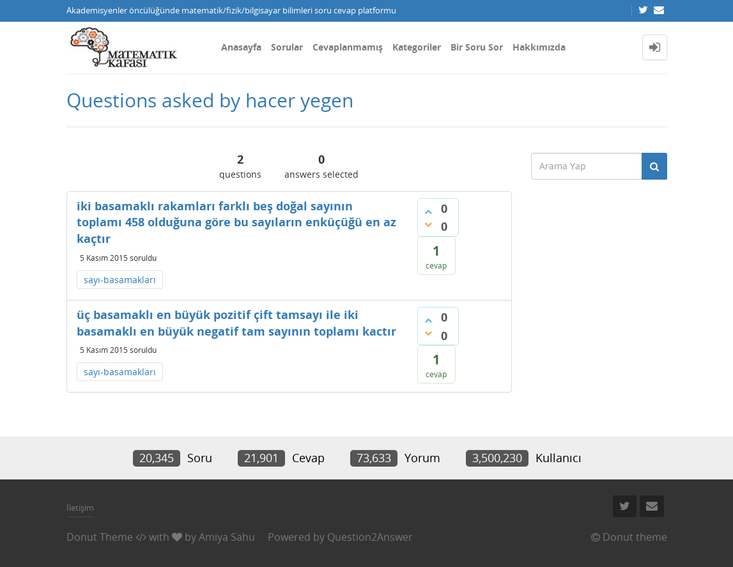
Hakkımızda (539, 47)
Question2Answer (370, 537)
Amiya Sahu (227, 537)
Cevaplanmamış (347, 47)
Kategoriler (416, 47)
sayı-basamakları (120, 280)
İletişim (80, 507)
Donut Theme (99, 537)
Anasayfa (241, 47)
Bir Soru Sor (477, 47)
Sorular (287, 47)
